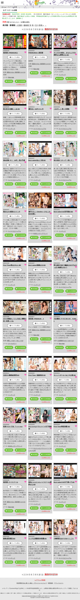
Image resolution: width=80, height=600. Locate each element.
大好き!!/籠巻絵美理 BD (11, 375)
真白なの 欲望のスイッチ (11, 211)
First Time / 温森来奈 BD (37, 375)
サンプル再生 (15, 57)
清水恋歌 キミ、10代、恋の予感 (14, 160)
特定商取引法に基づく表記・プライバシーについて (32, 583)
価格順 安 (27, 25)
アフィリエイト (58, 583)
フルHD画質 (20, 81)
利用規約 (50, 583)
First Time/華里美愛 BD (62, 426)
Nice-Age (11, 77)
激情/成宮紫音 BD (9, 538)
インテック (62, 74)
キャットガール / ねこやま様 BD (65, 375)
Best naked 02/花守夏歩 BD (63, 211)
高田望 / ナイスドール (10, 482)
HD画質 (9, 81)
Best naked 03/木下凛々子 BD (64, 482)
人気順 (19, 25)
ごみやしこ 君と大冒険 (61, 109)
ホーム (4, 7)
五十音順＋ (39, 25)
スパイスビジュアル (39, 128)
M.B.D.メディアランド (40, 233)
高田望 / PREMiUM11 (10, 53)
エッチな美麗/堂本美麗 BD (37, 538)
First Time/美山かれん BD (12, 265)
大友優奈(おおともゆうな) (65, 340)
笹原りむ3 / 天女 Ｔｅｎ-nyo (13, 426)
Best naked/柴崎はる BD (37, 265)
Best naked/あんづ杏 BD (37, 160)
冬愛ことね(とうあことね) (15, 340)
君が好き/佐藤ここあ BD (11, 109)
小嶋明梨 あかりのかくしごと (64, 538)
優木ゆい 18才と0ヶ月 (35, 109)
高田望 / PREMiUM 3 (36, 319)
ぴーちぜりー (12, 343)
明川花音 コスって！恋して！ (64, 160)
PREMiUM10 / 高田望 (35, 53)
